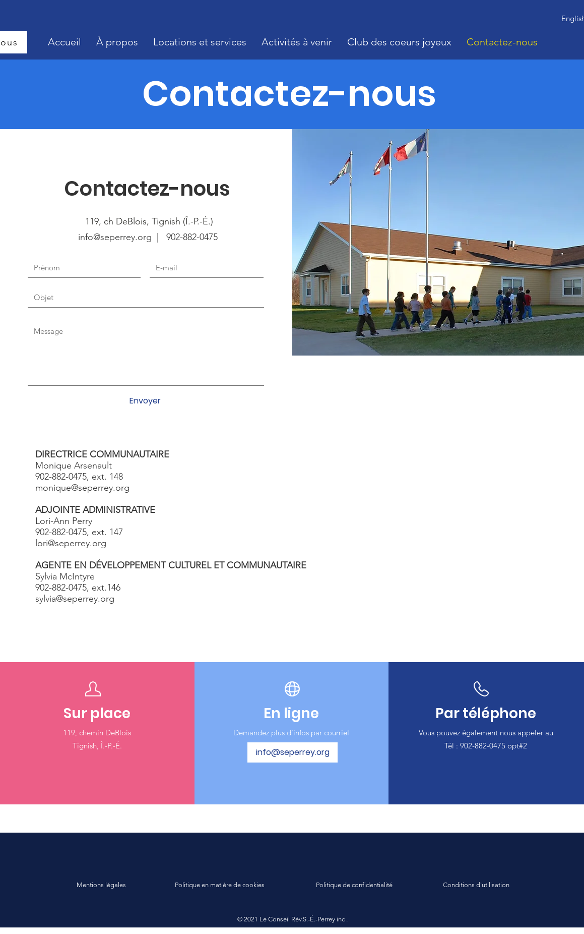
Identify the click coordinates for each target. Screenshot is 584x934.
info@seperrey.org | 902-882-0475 (148, 237)
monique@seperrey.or (79, 487)
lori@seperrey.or (68, 543)
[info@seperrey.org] (292, 752)
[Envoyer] (145, 401)
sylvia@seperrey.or (72, 598)
